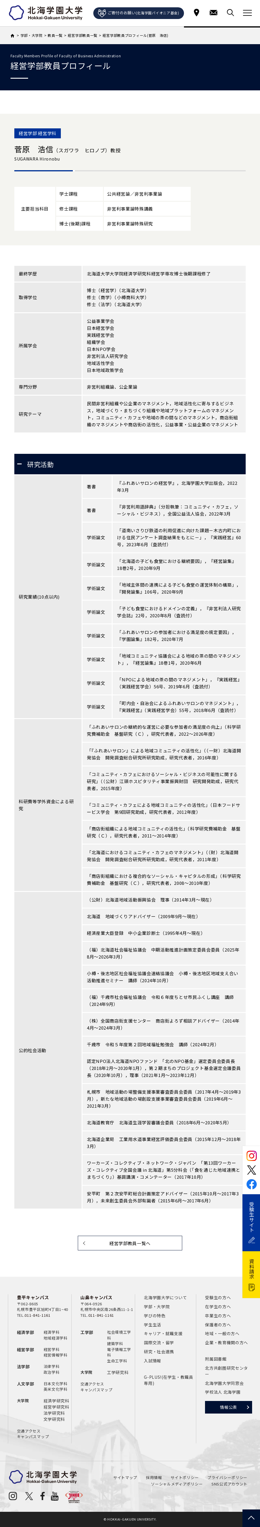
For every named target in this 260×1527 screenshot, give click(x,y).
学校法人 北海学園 (222, 1392)
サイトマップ (125, 1477)
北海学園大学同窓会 (224, 1383)
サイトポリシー (185, 1477)
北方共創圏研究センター (226, 1371)
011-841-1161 (37, 1315)
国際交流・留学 (159, 1342)
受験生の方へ (218, 1297)
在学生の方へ (218, 1306)
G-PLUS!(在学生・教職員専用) (168, 1380)
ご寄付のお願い (138, 13)
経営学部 (25, 1349)
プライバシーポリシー (227, 1477)
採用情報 (154, 1477)
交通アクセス (29, 1431)
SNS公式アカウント (229, 1484)
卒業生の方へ (218, 1316)
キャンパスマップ (33, 1436)
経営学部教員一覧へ (130, 1243)
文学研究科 (54, 1419)
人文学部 (25, 1384)
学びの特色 (155, 1316)
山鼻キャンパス (96, 1297)
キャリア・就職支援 (163, 1333)
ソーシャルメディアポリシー (177, 1484)
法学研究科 (54, 1413)
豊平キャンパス (33, 1297)
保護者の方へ (218, 1325)
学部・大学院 (157, 1306)
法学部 (23, 1366)
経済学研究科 (56, 1401)
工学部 (86, 1332)
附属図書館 (216, 1359)
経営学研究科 (56, 1407)
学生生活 (152, 1325)
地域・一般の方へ (222, 1333)
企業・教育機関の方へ (226, 1342)
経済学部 (25, 1332)
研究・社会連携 (159, 1351)
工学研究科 (118, 1372)
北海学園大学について (165, 1297)
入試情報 (152, 1361)
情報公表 (228, 1407)
